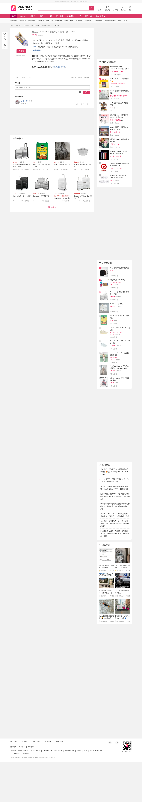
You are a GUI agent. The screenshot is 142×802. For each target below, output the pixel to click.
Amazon (73, 77)
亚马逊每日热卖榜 (58, 67)
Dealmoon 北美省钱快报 (21, 8)
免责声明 (48, 741)
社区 (50, 16)
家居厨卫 (18, 25)
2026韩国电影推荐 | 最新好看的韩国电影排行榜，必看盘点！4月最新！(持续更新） (115, 506)
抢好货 (33, 16)
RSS (117, 742)
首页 (14, 16)
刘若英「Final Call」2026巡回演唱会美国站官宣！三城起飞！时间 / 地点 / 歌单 (114, 515)
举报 (77, 104)
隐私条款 (31, 747)
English (87, 77)
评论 (86, 92)
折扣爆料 (59, 16)
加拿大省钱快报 (23, 751)
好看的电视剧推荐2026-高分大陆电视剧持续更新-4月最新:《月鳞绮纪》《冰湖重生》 (115, 496)
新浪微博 (110, 742)
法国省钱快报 (47, 751)
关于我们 (13, 741)
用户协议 (22, 747)
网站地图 (13, 747)
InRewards (16, 753)
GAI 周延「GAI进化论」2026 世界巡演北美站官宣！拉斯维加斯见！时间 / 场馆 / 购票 (114, 523)
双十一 (79, 751)
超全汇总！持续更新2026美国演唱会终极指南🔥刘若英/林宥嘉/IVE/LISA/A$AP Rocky (114, 471)
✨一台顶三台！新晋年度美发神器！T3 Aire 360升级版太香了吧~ (114, 480)
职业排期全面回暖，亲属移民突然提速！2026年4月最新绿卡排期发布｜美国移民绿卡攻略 (115, 533)
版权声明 (59, 741)
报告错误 (80, 77)
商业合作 (36, 741)
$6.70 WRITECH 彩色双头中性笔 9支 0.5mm (45, 25)
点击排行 (23, 16)
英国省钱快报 (35, 751)
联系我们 (25, 741)
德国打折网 (58, 751)
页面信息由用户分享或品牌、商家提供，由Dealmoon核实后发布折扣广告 (33, 757)
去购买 (21, 51)
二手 (79, 16)
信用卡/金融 (98, 21)
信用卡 (42, 16)
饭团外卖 (88, 16)
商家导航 (70, 16)
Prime (35, 47)
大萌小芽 (24, 101)
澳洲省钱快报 (69, 751)
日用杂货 (26, 25)
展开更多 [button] (52, 207)
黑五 (85, 751)
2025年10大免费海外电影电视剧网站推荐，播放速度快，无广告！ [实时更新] (114, 488)
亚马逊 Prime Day (96, 751)
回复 (88, 104)
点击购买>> (37, 50)
